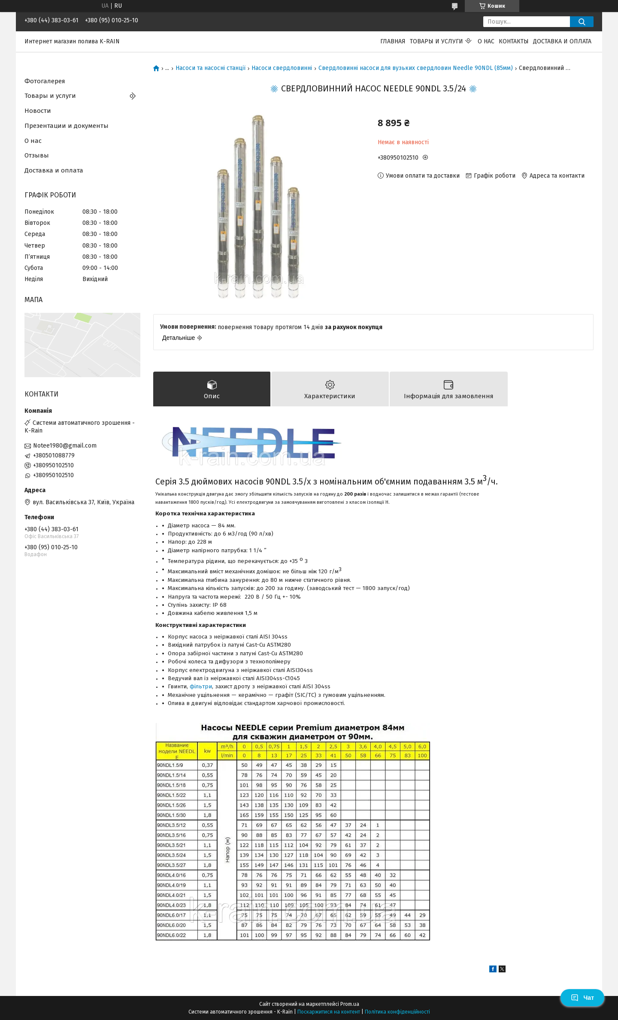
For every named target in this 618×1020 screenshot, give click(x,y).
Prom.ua (349, 1004)
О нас (486, 41)
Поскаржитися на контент (328, 1012)
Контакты (514, 41)
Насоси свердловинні (281, 68)
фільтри (201, 686)
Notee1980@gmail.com (65, 445)
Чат (582, 998)
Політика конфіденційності (397, 1012)
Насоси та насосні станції (210, 68)
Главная (393, 41)
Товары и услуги (436, 41)
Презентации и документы (66, 126)
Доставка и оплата (562, 41)
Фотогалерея (44, 81)
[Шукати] (582, 21)
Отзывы (36, 155)
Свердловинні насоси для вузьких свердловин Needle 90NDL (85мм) (415, 68)
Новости (37, 111)
